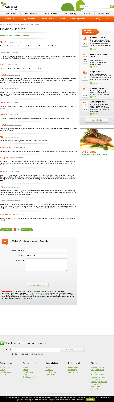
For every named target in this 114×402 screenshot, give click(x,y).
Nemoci (62, 19)
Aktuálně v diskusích (89, 31)
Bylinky (2, 370)
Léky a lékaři (95, 379)
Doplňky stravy (5, 372)
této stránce (42, 354)
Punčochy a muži (97, 37)
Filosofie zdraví (28, 372)
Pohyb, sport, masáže (99, 382)
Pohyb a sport (50, 372)
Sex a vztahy (95, 19)
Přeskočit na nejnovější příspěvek (14, 35)
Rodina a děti (73, 367)
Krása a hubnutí (51, 14)
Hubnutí (48, 367)
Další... (107, 19)
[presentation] (43, 276)
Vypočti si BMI (50, 374)
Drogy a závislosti (28, 19)
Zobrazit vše (97, 120)
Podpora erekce (96, 72)
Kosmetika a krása (98, 377)
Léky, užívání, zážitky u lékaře (25, 24)
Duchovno (94, 372)
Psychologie (72, 370)
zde (83, 400)
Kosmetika (49, 370)
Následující (25, 230)
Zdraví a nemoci (31, 14)
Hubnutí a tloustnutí (47, 19)
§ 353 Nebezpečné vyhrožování (40, 293)
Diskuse (87, 14)
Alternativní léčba (10, 19)
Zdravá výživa (5, 367)
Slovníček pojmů (104, 14)
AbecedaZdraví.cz (5, 24)
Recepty (3, 374)
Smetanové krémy (97, 88)
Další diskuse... (96, 389)
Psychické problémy (77, 19)
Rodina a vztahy (70, 14)
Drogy (25, 374)
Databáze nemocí (29, 377)
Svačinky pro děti (97, 102)
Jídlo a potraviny (10, 14)
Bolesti (25, 367)
